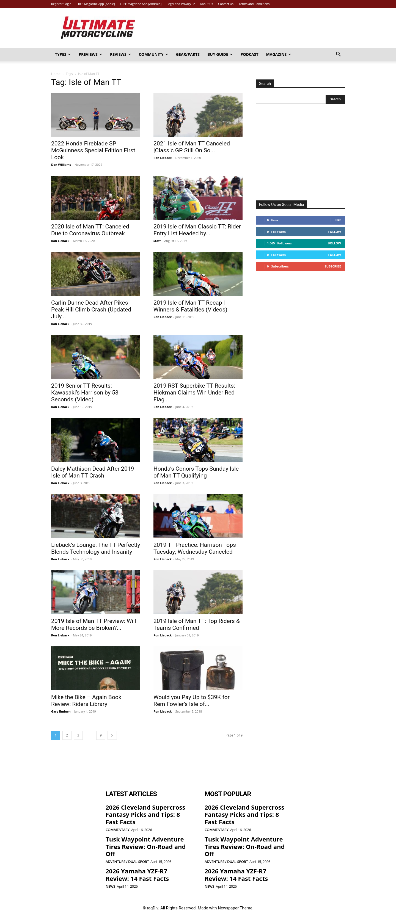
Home (56, 73)
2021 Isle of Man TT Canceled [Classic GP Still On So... (191, 147)
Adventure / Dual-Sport (127, 861)
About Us (206, 4)
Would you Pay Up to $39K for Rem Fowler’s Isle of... (191, 700)
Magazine (278, 54)
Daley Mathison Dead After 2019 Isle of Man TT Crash (92, 472)
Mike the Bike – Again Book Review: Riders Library (86, 700)
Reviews (120, 54)
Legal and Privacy (181, 4)
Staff (157, 241)
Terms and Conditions (254, 4)
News (110, 886)
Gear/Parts (188, 54)
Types (63, 54)
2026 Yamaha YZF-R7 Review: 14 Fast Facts (137, 874)
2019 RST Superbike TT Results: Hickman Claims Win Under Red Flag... (194, 392)
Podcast (249, 54)
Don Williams (61, 164)
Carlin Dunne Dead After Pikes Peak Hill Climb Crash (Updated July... (91, 309)
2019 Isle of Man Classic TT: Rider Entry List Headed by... (197, 230)
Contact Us (225, 4)
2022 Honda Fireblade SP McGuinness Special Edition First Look (93, 150)
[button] (338, 54)
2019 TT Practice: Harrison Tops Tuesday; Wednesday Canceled (194, 548)
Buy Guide (220, 54)
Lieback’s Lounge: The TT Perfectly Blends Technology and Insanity (95, 548)
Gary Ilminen (61, 711)
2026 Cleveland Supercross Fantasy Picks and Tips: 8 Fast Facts (145, 814)
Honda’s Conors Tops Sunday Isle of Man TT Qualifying (196, 472)
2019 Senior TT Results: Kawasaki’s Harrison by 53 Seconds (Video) (85, 392)
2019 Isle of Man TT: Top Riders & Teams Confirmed (196, 624)
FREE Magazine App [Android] (140, 4)
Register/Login (61, 4)
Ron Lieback (162, 158)
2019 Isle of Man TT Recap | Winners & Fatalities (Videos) (190, 306)
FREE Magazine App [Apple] (95, 4)
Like (338, 220)
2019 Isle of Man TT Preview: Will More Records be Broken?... (93, 624)
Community (153, 54)
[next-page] (112, 735)
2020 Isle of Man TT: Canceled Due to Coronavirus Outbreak (90, 230)
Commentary (118, 829)
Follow (334, 232)
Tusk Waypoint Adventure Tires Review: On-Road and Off (146, 846)
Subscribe (333, 266)
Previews (90, 54)
